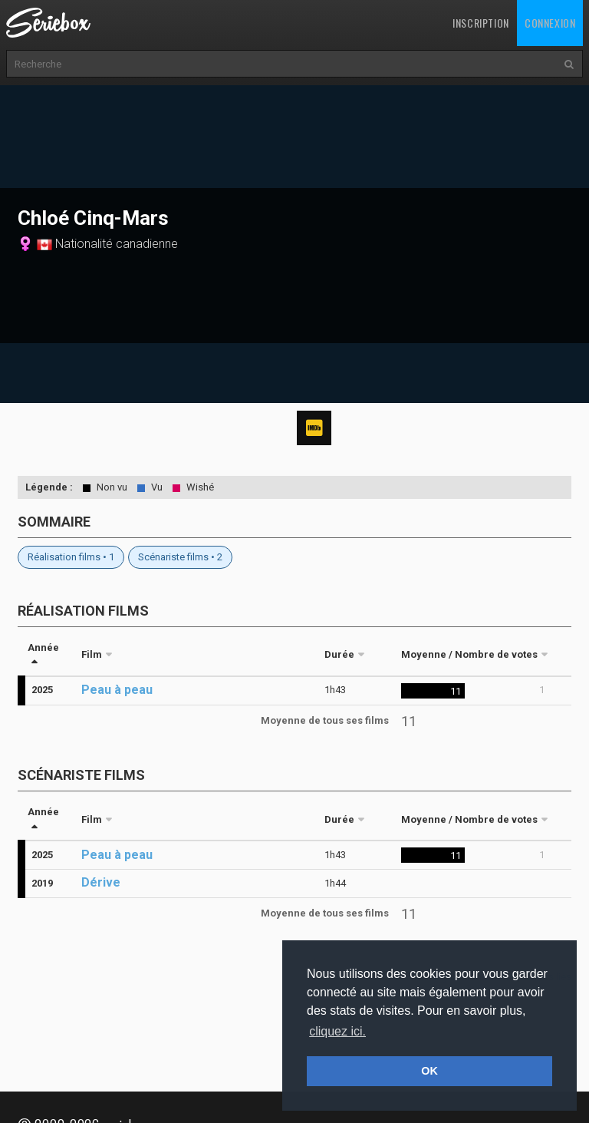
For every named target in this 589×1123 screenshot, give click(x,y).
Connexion (550, 23)
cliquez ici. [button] (337, 1031)
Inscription (480, 23)
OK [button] (429, 1071)
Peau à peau (117, 689)
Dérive (100, 882)
